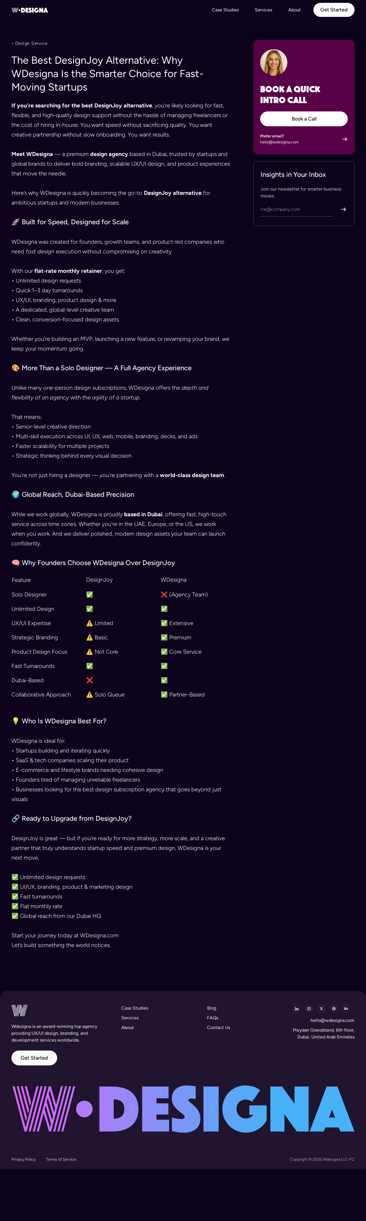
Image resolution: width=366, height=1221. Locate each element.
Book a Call (304, 119)
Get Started (34, 1062)
